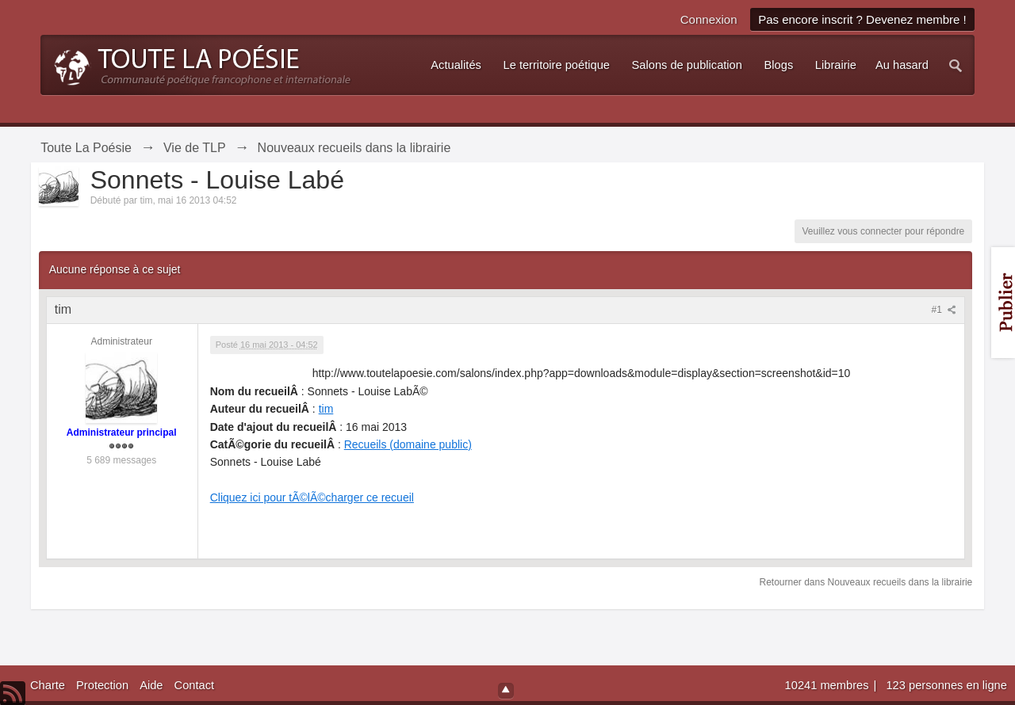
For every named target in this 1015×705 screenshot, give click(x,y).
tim (326, 408)
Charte (47, 685)
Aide (151, 685)
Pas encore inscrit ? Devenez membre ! (862, 19)
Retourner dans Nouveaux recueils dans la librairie (865, 582)
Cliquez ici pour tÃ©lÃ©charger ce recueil (312, 497)
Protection (102, 685)
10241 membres (828, 685)
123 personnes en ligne (946, 685)
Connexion (708, 19)
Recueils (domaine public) (408, 444)
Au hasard (902, 65)
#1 (944, 309)
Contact (194, 685)
